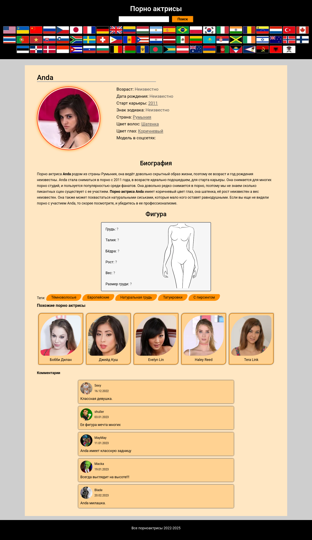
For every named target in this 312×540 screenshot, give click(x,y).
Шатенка (150, 123)
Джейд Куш (108, 360)
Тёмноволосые (63, 297)
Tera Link (251, 360)
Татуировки (172, 297)
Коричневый (150, 130)
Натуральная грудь (136, 297)
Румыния (142, 117)
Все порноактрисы (147, 528)
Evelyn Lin (156, 360)
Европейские (98, 297)
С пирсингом (204, 297)
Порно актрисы (156, 8)
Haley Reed (204, 360)
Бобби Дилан (61, 360)
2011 (153, 103)
